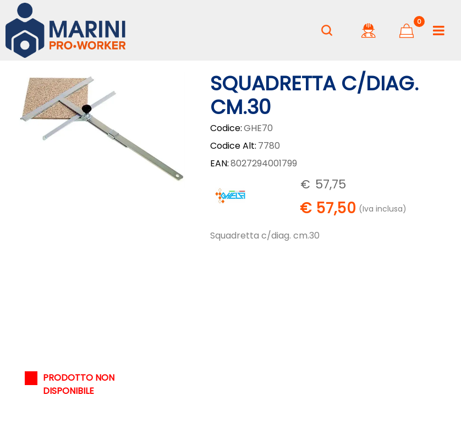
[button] (101, 129)
